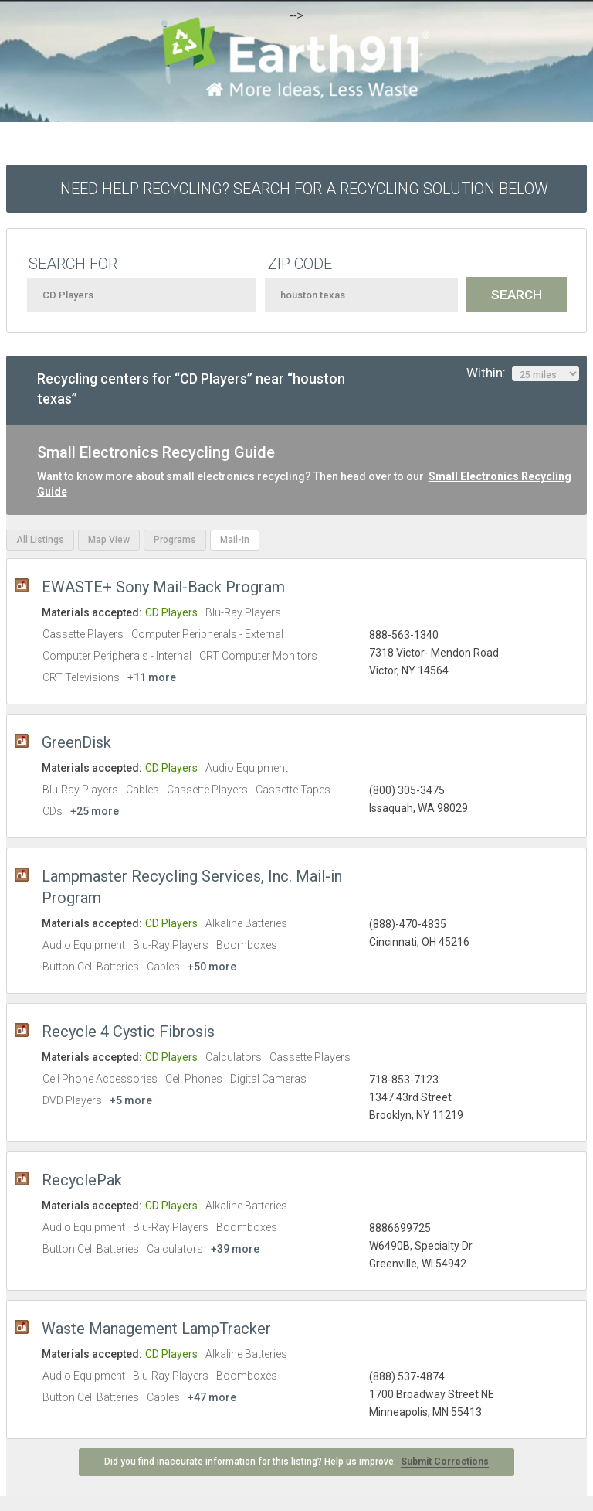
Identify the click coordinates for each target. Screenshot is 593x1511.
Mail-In (234, 539)
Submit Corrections (445, 1461)
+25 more (94, 811)
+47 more (212, 1397)
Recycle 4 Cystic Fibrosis (128, 1031)
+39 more (235, 1249)
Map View (109, 539)
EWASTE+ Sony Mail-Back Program (163, 587)
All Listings (40, 539)
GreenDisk (76, 742)
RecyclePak (82, 1180)
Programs (175, 539)
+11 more (151, 677)
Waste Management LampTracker (156, 1328)
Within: (522, 373)
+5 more (131, 1100)
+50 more (212, 966)
